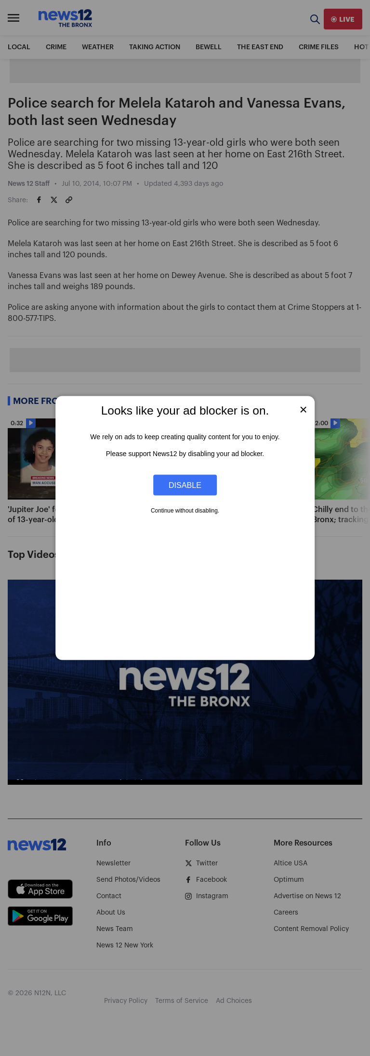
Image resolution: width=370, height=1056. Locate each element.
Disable (185, 484)
